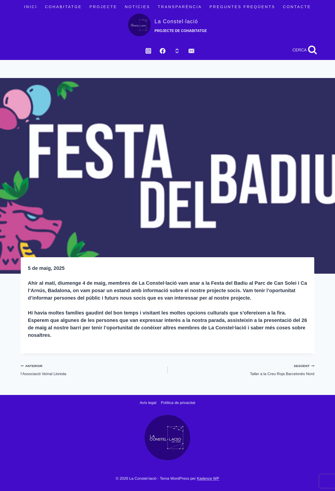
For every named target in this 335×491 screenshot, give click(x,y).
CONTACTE (297, 7)
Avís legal (148, 403)
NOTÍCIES (137, 7)
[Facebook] (163, 51)
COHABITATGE (63, 7)
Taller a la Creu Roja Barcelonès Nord (242, 369)
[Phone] (177, 51)
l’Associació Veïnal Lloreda (92, 369)
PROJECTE (103, 7)
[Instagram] (148, 51)
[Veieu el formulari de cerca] (304, 50)
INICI (30, 7)
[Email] (191, 51)
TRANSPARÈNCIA (180, 7)
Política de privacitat (178, 403)
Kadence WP (208, 478)
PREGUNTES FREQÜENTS (242, 7)
